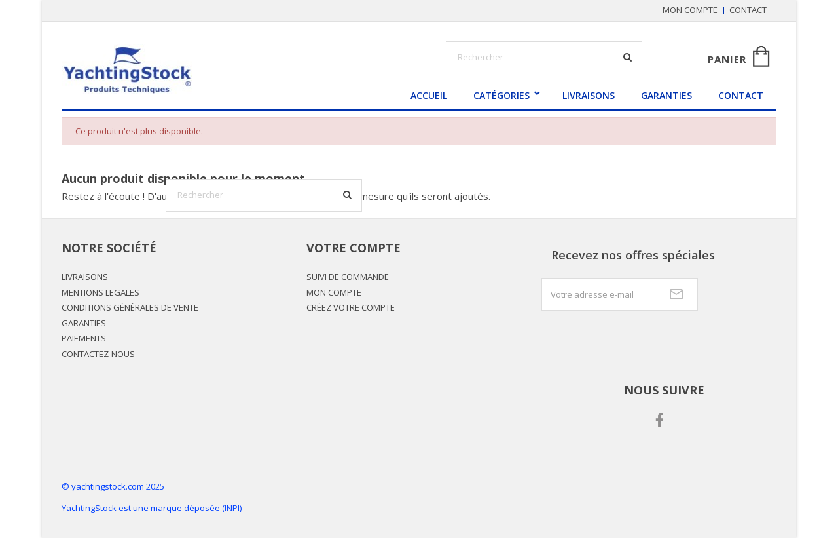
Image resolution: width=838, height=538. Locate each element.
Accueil (428, 95)
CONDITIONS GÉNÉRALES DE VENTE (130, 307)
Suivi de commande (347, 276)
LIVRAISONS (588, 95)
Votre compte (353, 248)
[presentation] (640, 342)
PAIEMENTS (84, 338)
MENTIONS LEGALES (100, 292)
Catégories (501, 95)
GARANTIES (666, 95)
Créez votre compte (350, 307)
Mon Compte (333, 292)
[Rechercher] (264, 195)
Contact (748, 10)
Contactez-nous (98, 354)
